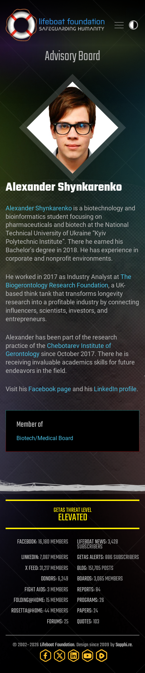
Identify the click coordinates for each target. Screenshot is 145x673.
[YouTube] (87, 655)
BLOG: (82, 568)
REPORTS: (86, 590)
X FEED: (32, 568)
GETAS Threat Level (72, 515)
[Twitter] (59, 655)
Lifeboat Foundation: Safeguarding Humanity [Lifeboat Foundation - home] (55, 25)
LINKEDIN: (30, 557)
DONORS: (49, 579)
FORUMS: (55, 622)
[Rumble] (101, 655)
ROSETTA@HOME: (27, 611)
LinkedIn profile (115, 389)
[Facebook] (45, 655)
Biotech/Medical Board (44, 438)
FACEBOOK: (27, 542)
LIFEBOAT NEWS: (92, 542)
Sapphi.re (124, 645)
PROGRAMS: (87, 600)
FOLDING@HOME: (29, 600)
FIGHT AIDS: (35, 590)
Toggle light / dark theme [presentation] (133, 25)
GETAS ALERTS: (90, 557)
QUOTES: (84, 622)
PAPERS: (84, 611)
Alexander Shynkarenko (39, 208)
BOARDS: (85, 579)
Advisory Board (72, 57)
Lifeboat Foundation (57, 645)
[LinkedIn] (73, 655)
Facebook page (49, 389)
